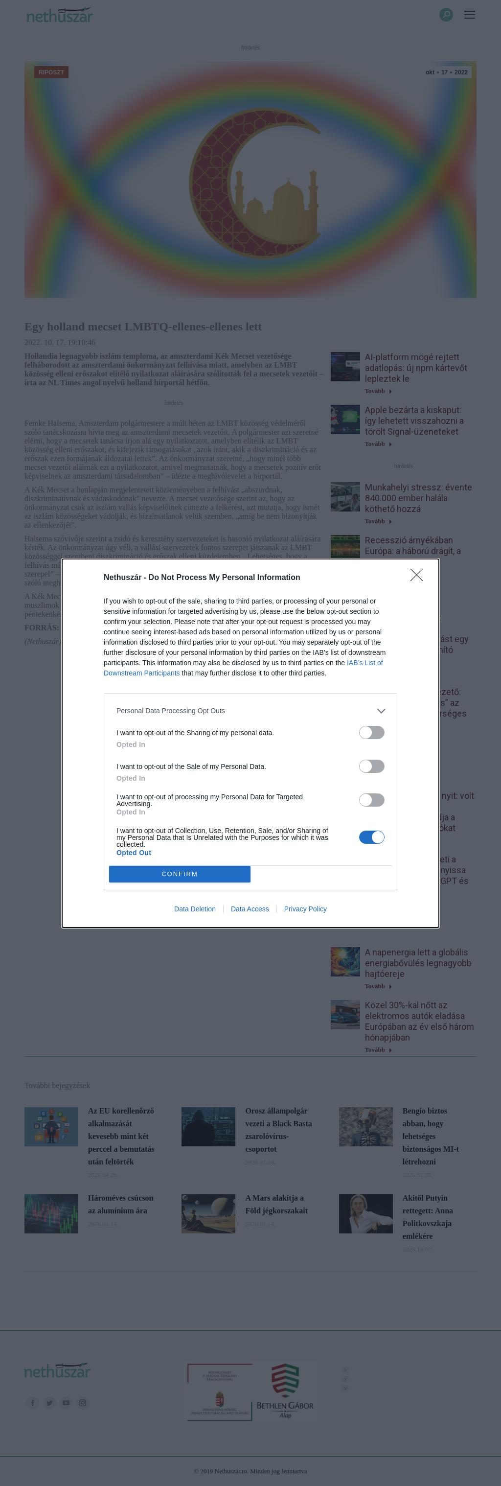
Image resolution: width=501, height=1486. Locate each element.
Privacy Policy (305, 909)
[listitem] (250, 711)
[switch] (372, 732)
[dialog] (250, 743)
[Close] (419, 578)
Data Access (250, 909)
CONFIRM (179, 874)
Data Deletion (195, 909)
